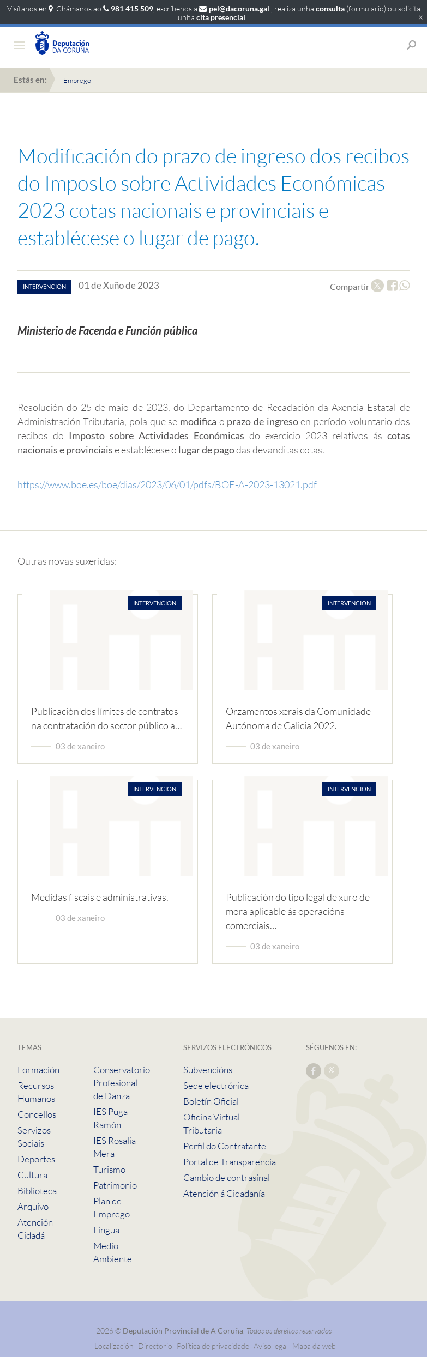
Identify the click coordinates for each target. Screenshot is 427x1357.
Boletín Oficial (211, 1101)
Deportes (36, 1159)
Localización (114, 1345)
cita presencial (220, 17)
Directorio (155, 1345)
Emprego (77, 80)
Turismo (109, 1169)
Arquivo (33, 1206)
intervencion (44, 286)
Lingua (106, 1229)
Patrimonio (115, 1185)
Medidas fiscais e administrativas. (100, 897)
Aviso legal (271, 1345)
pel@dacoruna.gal (239, 8)
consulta (330, 8)
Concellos (36, 1114)
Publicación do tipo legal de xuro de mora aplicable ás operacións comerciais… (298, 911)
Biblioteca (37, 1190)
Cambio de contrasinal (226, 1177)
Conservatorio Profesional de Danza (121, 1082)
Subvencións (207, 1069)
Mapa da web (314, 1345)
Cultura (32, 1174)
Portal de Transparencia (229, 1161)
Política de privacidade (214, 1345)
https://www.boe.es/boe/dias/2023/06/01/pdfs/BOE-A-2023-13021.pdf (167, 484)
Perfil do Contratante (224, 1146)
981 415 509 (132, 8)
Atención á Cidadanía (224, 1193)
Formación (38, 1069)
